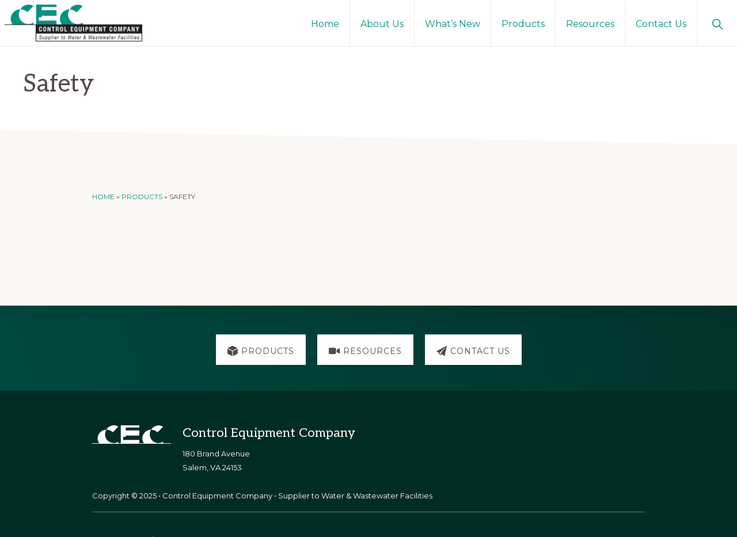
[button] (717, 23)
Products (141, 196)
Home (103, 196)
